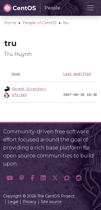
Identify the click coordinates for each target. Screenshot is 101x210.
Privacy (29, 201)
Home (10, 22)
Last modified (77, 73)
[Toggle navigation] (90, 7)
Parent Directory (29, 88)
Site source (51, 201)
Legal (13, 201)
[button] (9, 178)
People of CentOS (40, 22)
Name (16, 73)
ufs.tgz (19, 94)
